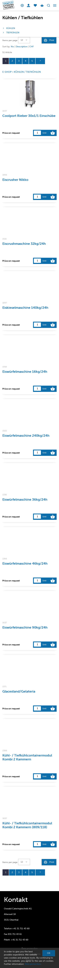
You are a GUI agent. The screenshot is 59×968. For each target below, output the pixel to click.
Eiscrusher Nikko (15, 180)
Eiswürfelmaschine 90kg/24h (25, 627)
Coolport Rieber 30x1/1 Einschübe (29, 116)
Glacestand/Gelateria (18, 691)
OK (48, 953)
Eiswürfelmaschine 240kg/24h (25, 435)
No (12, 46)
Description (21, 46)
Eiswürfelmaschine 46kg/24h (25, 563)
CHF (31, 46)
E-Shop (7, 71)
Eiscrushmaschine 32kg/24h (24, 244)
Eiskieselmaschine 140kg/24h (25, 308)
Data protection (33, 964)
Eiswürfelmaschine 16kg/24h (24, 372)
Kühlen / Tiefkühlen (27, 71)
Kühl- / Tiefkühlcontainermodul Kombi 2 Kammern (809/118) (27, 825)
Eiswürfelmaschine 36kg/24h (24, 499)
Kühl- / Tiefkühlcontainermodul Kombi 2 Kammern (27, 757)
